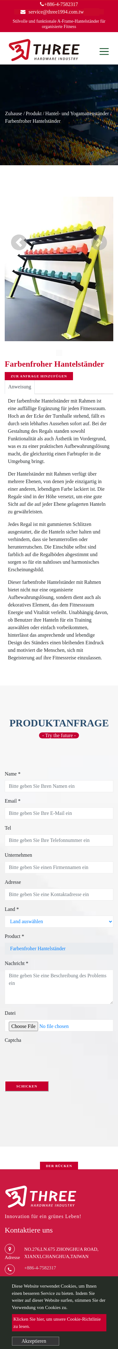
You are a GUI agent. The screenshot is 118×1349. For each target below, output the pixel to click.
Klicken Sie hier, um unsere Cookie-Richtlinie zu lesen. (57, 1323)
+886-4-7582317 (59, 4)
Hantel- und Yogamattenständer (77, 113)
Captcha (13, 1040)
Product (14, 936)
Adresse (13, 882)
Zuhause (13, 113)
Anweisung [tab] (19, 386)
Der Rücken (59, 1166)
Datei (10, 1013)
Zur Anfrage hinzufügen (39, 376)
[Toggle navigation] (104, 51)
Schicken (26, 1086)
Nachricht (16, 963)
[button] (19, 242)
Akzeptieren (34, 1341)
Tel (8, 828)
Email (12, 801)
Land (12, 909)
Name (12, 773)
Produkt (34, 113)
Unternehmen (18, 855)
